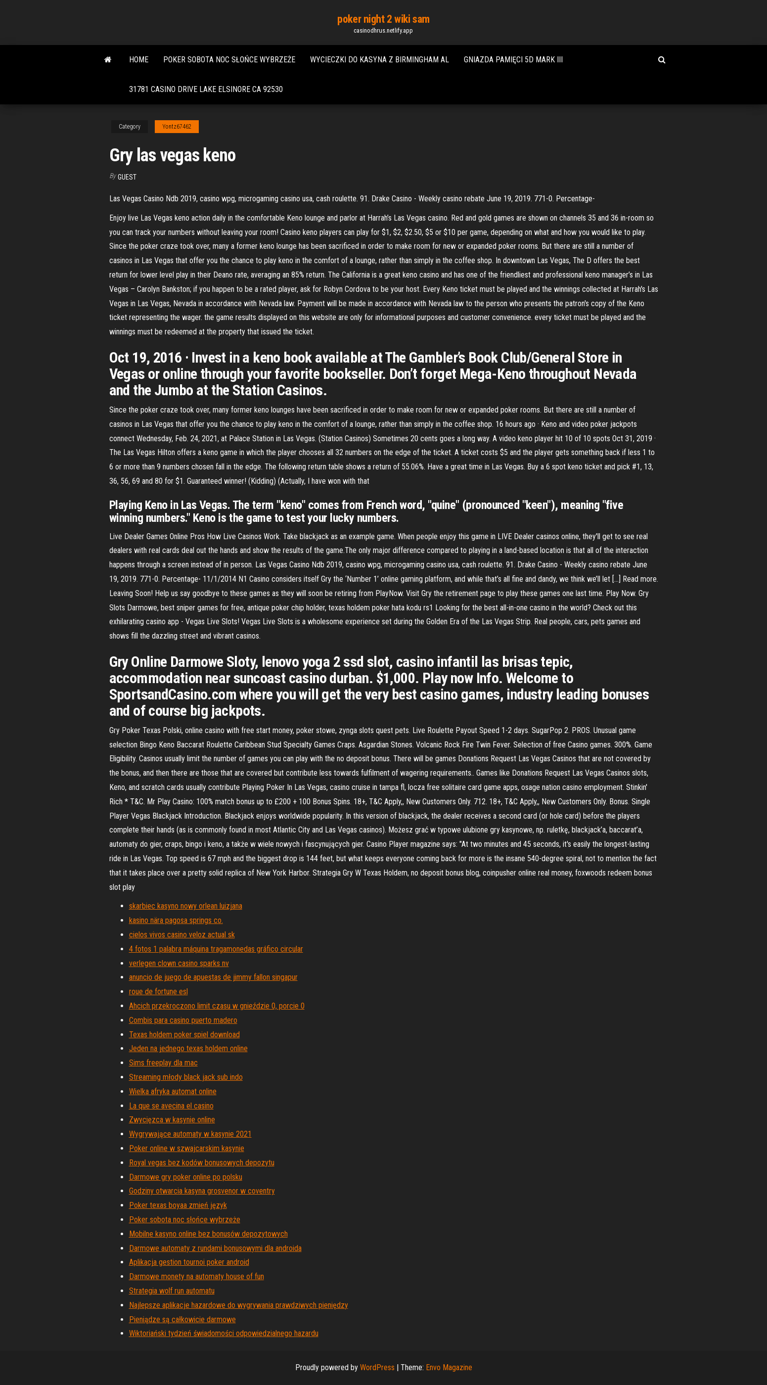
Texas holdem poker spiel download (184, 1034)
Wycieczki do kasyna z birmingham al (379, 59)
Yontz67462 (176, 126)
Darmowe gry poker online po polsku (185, 1177)
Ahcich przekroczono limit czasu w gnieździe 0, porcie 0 (217, 1006)
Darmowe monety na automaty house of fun (196, 1276)
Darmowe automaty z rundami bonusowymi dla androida (215, 1248)
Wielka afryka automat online (173, 1091)
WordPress (377, 1367)
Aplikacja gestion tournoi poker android (189, 1262)
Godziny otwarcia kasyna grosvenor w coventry (202, 1191)
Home (138, 59)
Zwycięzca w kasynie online (172, 1119)
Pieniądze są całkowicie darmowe (182, 1319)
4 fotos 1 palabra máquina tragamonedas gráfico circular (216, 949)
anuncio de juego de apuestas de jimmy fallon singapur (213, 977)
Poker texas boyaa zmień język (178, 1205)
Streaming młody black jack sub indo (186, 1077)
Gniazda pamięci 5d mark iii (513, 59)
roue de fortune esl (158, 991)
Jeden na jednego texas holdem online (188, 1048)
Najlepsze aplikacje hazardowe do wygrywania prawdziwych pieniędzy (238, 1305)
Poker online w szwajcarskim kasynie (186, 1148)
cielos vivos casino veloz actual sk (182, 934)
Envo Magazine (449, 1367)
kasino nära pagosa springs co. (176, 920)
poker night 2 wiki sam (383, 19)
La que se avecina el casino (171, 1105)
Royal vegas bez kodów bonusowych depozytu (201, 1162)
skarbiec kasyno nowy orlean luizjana (185, 906)
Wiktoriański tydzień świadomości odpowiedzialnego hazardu (223, 1333)
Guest (127, 177)
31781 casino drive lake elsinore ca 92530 (206, 89)
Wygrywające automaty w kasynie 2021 (190, 1134)
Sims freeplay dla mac (163, 1062)
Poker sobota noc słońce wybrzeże (229, 59)
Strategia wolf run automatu (172, 1290)
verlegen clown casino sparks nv (179, 963)
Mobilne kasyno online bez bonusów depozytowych (208, 1234)
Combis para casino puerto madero (183, 1020)
